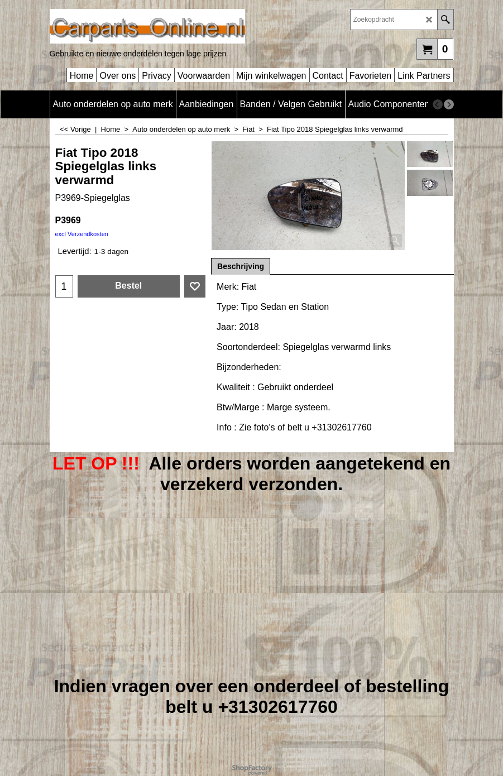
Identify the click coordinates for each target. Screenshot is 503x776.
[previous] (438, 104)
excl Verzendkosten (81, 234)
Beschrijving (240, 266)
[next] (449, 104)
